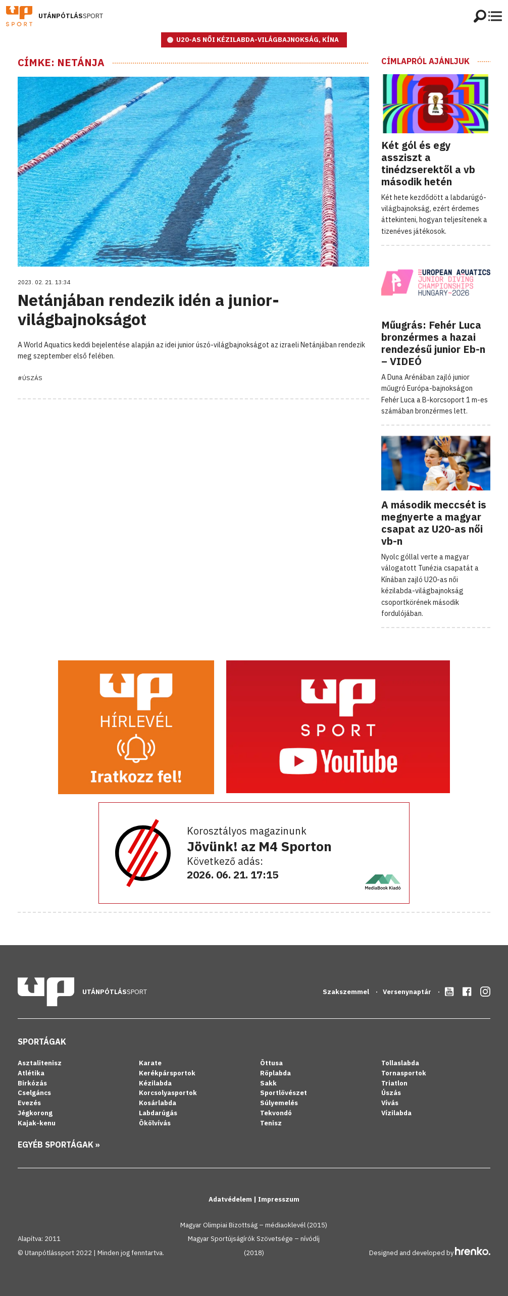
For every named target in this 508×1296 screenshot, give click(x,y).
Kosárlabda (157, 1103)
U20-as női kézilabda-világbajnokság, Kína (257, 39)
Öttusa (271, 1063)
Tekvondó (276, 1113)
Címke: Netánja (61, 63)
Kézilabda (155, 1083)
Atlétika (31, 1073)
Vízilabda (396, 1113)
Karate (150, 1063)
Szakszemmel (347, 992)
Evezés (29, 1103)
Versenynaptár (408, 992)
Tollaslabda (400, 1063)
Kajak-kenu (37, 1123)
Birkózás (32, 1083)
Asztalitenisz (40, 1063)
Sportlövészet (283, 1092)
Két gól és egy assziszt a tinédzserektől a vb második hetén (428, 163)
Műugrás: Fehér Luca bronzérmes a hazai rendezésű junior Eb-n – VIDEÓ (433, 343)
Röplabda (275, 1073)
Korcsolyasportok (168, 1092)
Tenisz (271, 1123)
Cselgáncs (34, 1092)
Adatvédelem (231, 1199)
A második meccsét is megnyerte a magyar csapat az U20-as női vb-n (433, 523)
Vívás (389, 1103)
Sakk (268, 1083)
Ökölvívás (155, 1123)
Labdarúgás (158, 1113)
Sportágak (42, 1041)
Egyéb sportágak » (59, 1144)
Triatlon (394, 1083)
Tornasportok (403, 1073)
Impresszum (278, 1199)
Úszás (391, 1092)
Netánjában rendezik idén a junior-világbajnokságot (148, 309)
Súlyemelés (279, 1103)
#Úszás (30, 378)
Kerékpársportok (167, 1073)
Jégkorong (35, 1113)
